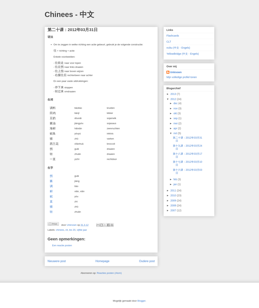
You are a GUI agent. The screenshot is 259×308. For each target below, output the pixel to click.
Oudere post (147, 261)
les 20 (72, 229)
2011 (173, 190)
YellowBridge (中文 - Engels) (182, 53)
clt (66, 229)
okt (175, 113)
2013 (173, 93)
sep (175, 118)
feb (175, 179)
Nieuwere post (57, 261)
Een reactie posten (62, 245)
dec (175, 103)
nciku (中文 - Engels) (178, 47)
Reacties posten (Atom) (109, 273)
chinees (60, 229)
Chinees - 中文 (69, 14)
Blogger (141, 300)
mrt (175, 133)
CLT (168, 41)
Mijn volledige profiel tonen (181, 77)
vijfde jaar (82, 229)
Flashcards (172, 35)
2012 (173, 99)
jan (175, 184)
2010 (173, 195)
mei (175, 123)
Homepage (102, 261)
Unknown (176, 72)
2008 (173, 205)
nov (175, 108)
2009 (173, 200)
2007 (173, 210)
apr (175, 128)
